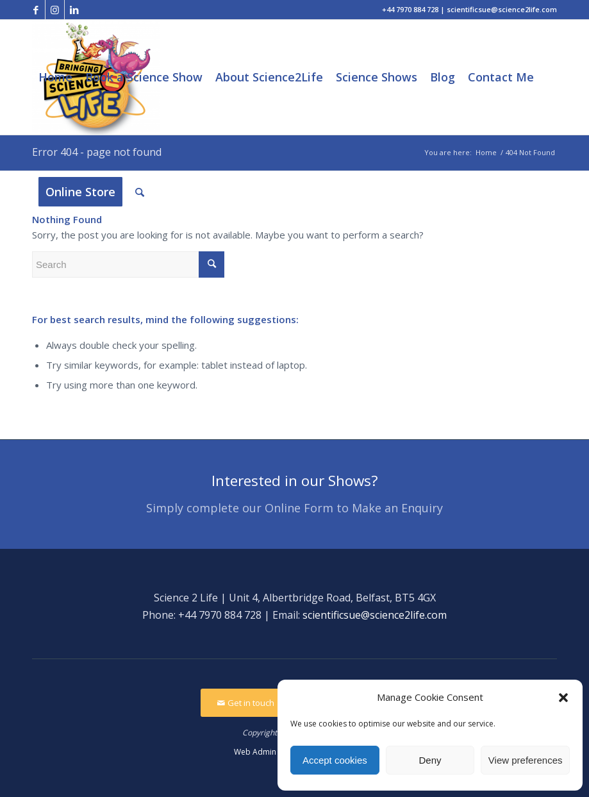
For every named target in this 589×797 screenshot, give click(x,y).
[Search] (140, 192)
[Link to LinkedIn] (74, 9)
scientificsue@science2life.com (375, 615)
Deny (430, 760)
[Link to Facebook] (35, 9)
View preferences (525, 760)
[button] (563, 697)
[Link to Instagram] (55, 9)
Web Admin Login (266, 751)
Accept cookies (335, 760)
